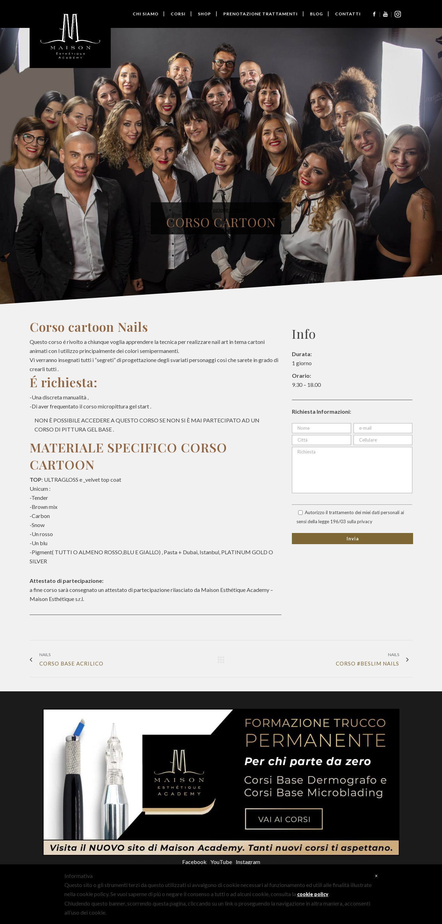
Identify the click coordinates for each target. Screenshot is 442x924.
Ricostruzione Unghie (221, 209)
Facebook (195, 861)
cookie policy (312, 894)
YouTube (221, 861)
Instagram (248, 861)
